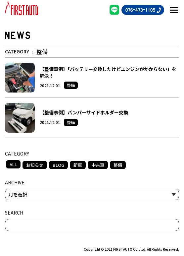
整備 (118, 165)
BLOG (58, 165)
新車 (77, 165)
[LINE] (114, 10)
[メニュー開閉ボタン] (174, 10)
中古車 (97, 165)
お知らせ (34, 165)
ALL (13, 164)
